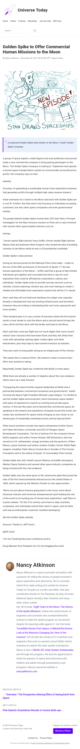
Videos (13, 21)
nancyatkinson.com (26, 671)
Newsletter (32, 21)
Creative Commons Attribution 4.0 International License (50, 743)
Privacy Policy (46, 738)
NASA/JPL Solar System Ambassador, (53, 650)
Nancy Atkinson (12, 58)
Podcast (22, 21)
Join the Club (45, 21)
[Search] (34, 30)
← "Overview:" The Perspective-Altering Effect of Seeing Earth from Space (39, 696)
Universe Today (25, 10)
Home (5, 21)
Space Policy (57, 58)
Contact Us (33, 738)
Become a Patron (63, 731)
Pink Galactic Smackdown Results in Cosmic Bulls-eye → (33, 710)
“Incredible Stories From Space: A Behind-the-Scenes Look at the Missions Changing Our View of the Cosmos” (44, 632)
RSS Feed (57, 21)
